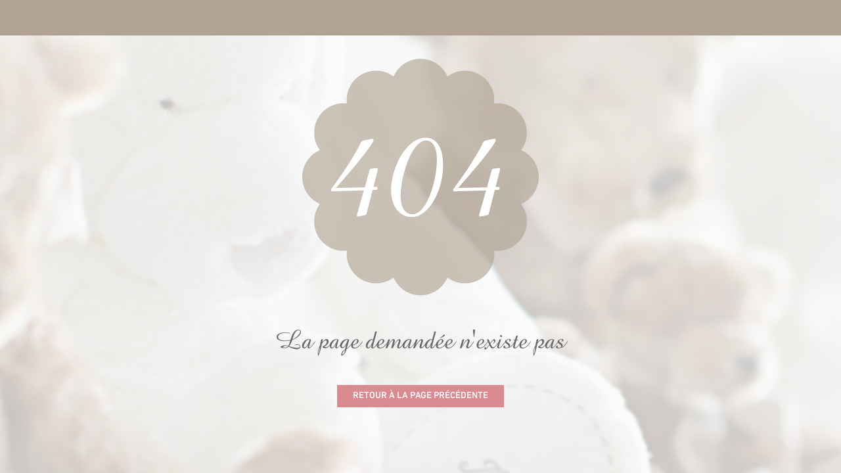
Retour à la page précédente (420, 395)
